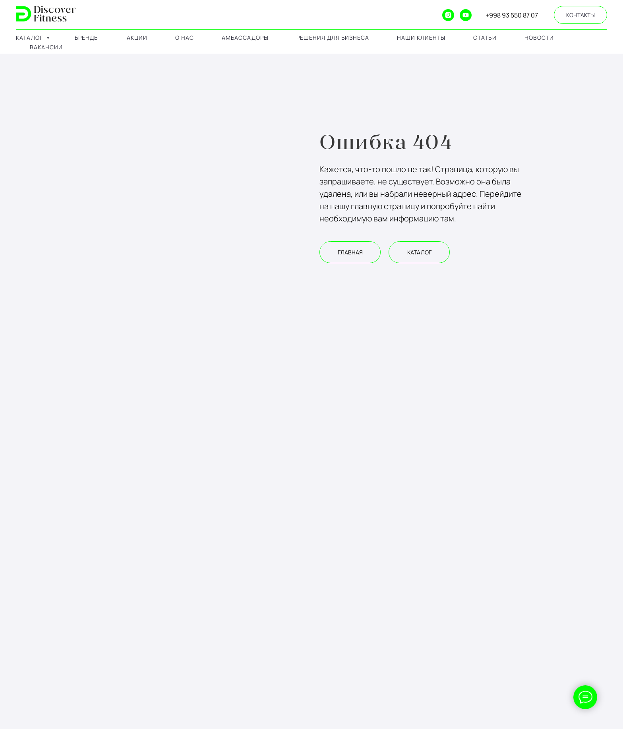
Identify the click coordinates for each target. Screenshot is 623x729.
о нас (184, 37)
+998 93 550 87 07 (512, 15)
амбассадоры (245, 37)
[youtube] (466, 15)
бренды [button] (87, 37)
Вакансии (46, 47)
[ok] (431, 15)
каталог (30, 37)
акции (137, 37)
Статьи (485, 37)
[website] (413, 15)
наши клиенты (421, 37)
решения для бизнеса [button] (332, 37)
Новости (539, 37)
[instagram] (448, 15)
